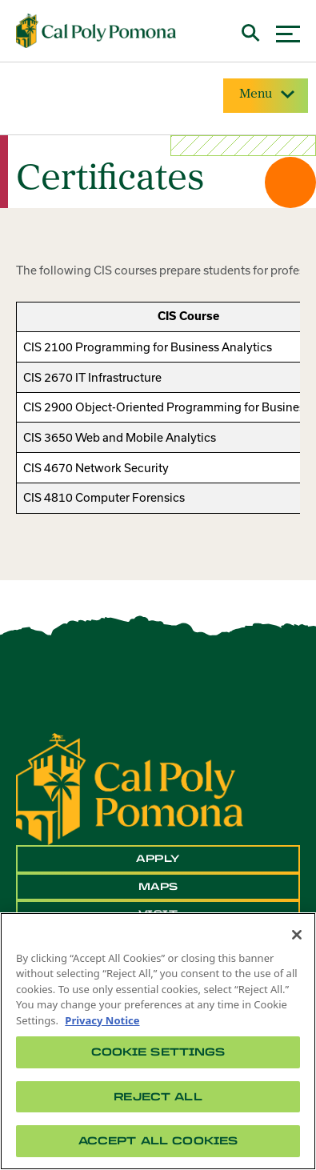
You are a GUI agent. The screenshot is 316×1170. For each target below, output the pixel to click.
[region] (158, 1041)
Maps (158, 886)
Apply (158, 858)
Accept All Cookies (158, 1141)
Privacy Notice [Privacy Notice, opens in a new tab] (102, 1020)
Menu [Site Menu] (265, 94)
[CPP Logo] (129, 787)
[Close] (296, 934)
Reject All (158, 1097)
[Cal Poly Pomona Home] (96, 31)
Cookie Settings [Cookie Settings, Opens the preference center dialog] (158, 1052)
